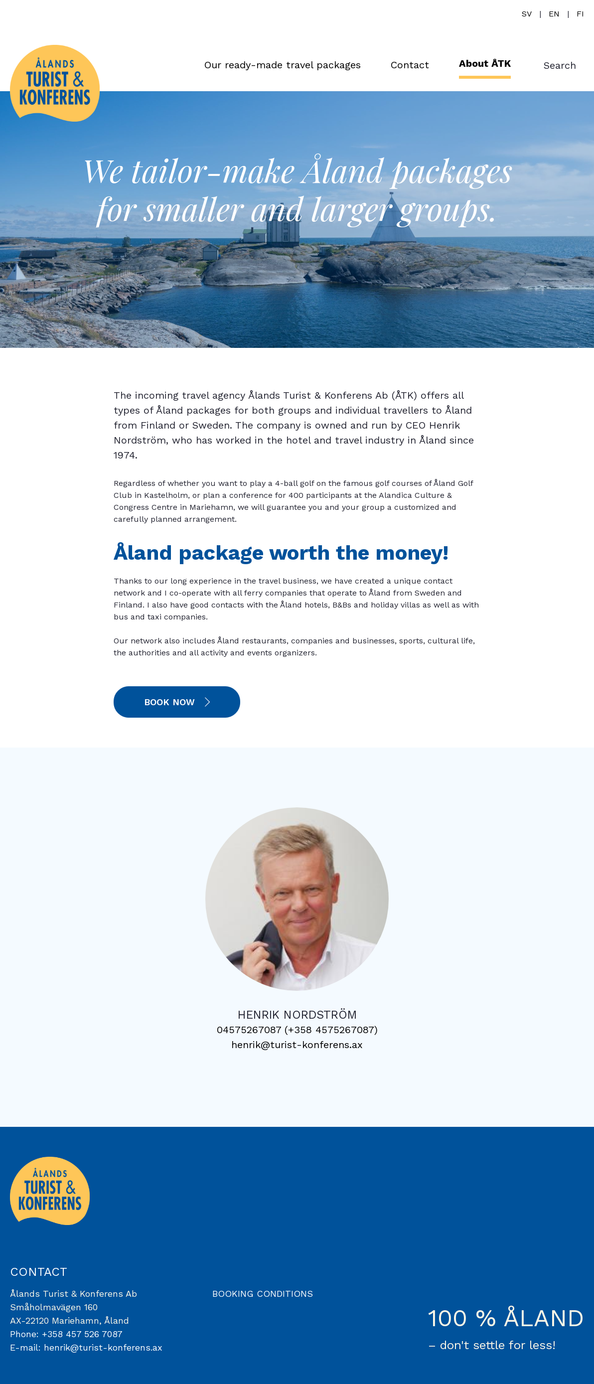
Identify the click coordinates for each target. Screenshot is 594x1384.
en (554, 13)
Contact (410, 65)
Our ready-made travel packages (282, 65)
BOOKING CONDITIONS (262, 1293)
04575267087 (249, 1030)
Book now (169, 702)
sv (527, 13)
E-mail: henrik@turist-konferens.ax (86, 1347)
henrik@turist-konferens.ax (297, 1045)
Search (560, 65)
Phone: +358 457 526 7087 (66, 1334)
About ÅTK (485, 63)
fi (580, 13)
